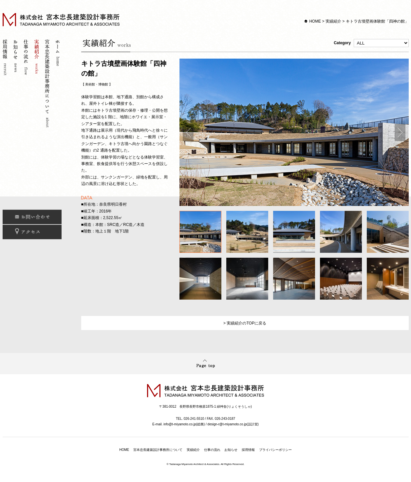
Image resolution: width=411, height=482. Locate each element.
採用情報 (6, 84)
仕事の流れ (27, 84)
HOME (315, 21)
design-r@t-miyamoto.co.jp (227, 424)
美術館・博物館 (96, 84)
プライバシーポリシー (275, 450)
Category (371, 43)
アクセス (32, 232)
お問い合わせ (32, 217)
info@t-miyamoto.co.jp (179, 424)
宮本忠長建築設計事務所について (48, 84)
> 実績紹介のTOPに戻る (244, 323)
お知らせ (16, 84)
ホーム (58, 84)
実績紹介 (333, 21)
